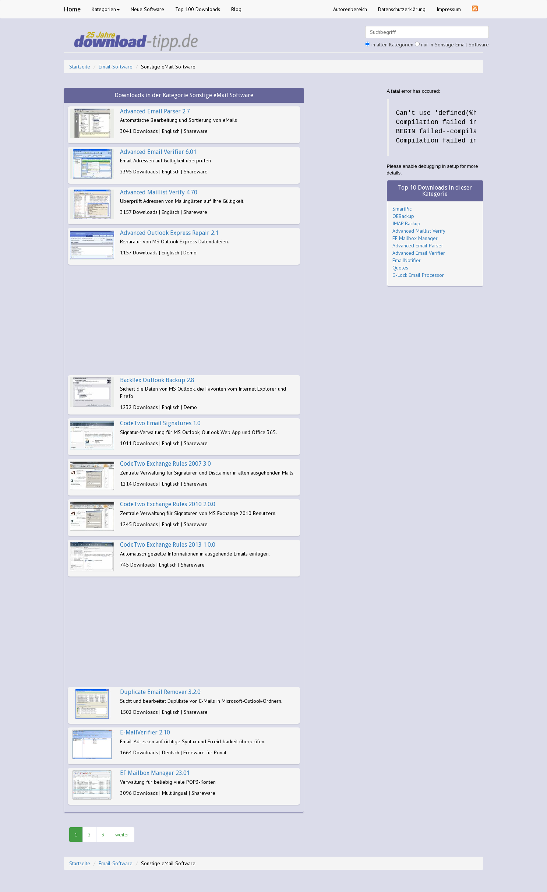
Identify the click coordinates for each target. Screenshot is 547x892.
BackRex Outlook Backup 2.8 (157, 380)
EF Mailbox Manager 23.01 (155, 772)
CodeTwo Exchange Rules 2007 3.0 (165, 463)
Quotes (400, 267)
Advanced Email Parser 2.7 (155, 111)
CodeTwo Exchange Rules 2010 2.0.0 (167, 504)
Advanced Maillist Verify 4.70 (158, 192)
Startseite (79, 66)
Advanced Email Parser (417, 245)
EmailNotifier (406, 260)
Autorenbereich (350, 9)
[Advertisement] (184, 319)
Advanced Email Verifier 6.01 (158, 151)
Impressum (449, 9)
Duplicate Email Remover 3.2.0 (160, 691)
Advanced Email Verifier (418, 253)
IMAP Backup (406, 223)
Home (72, 9)
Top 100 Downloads (197, 9)
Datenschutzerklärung (402, 9)
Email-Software (116, 66)
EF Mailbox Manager (415, 238)
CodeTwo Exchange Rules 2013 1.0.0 (167, 544)
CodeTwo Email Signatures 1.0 (160, 423)
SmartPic (402, 208)
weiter (122, 834)
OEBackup (403, 216)
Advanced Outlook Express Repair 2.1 (169, 232)
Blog (236, 9)
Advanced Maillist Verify (418, 231)
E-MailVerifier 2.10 (145, 732)
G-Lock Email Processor (418, 275)
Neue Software (147, 9)
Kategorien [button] (106, 9)
